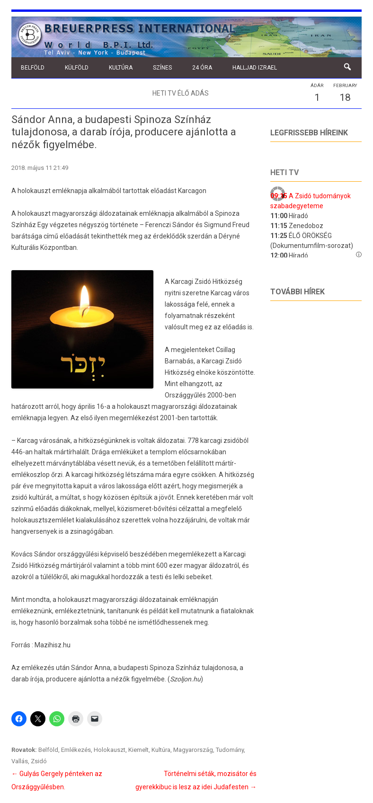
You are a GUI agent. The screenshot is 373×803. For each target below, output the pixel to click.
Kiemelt (138, 749)
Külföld (77, 67)
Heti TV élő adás (180, 93)
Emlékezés (76, 749)
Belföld (32, 67)
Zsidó (39, 761)
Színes (162, 67)
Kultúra (121, 67)
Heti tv (284, 172)
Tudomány (230, 749)
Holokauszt (109, 749)
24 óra (202, 67)
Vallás (19, 761)
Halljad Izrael (254, 67)
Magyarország (193, 749)
